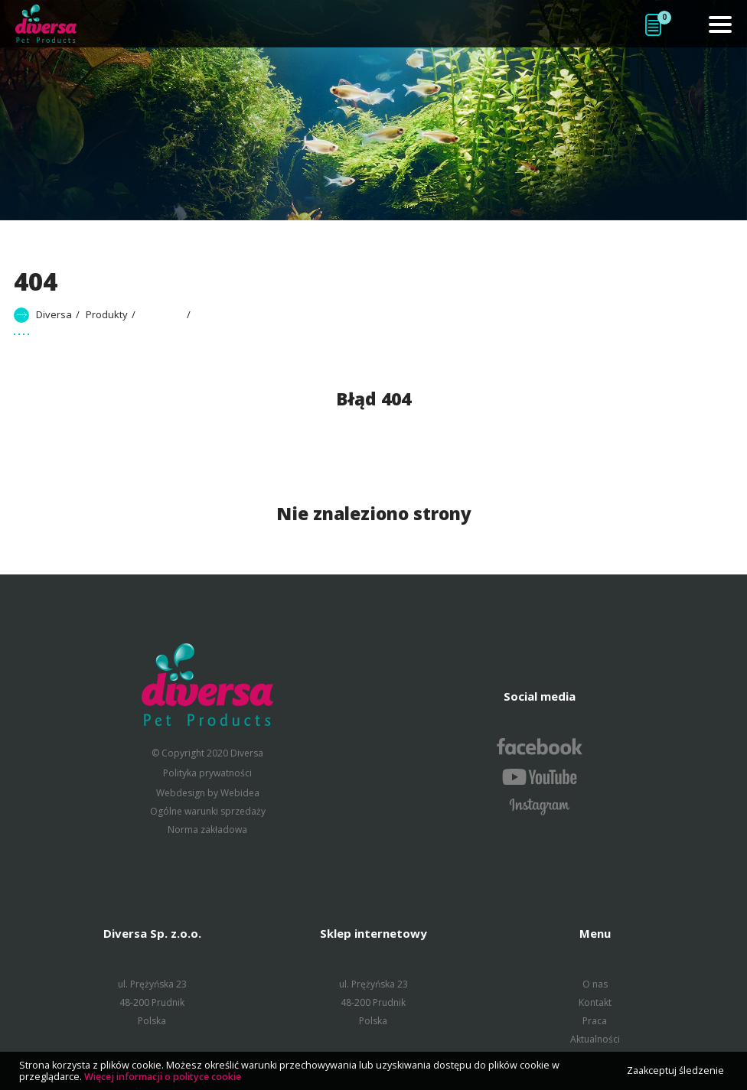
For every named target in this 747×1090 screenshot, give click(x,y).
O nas (595, 984)
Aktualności (595, 1039)
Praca (594, 1020)
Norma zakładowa (207, 829)
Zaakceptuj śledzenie (675, 1070)
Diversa (54, 314)
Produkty (107, 314)
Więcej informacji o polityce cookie (162, 1076)
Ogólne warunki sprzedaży (208, 811)
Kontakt (595, 1002)
